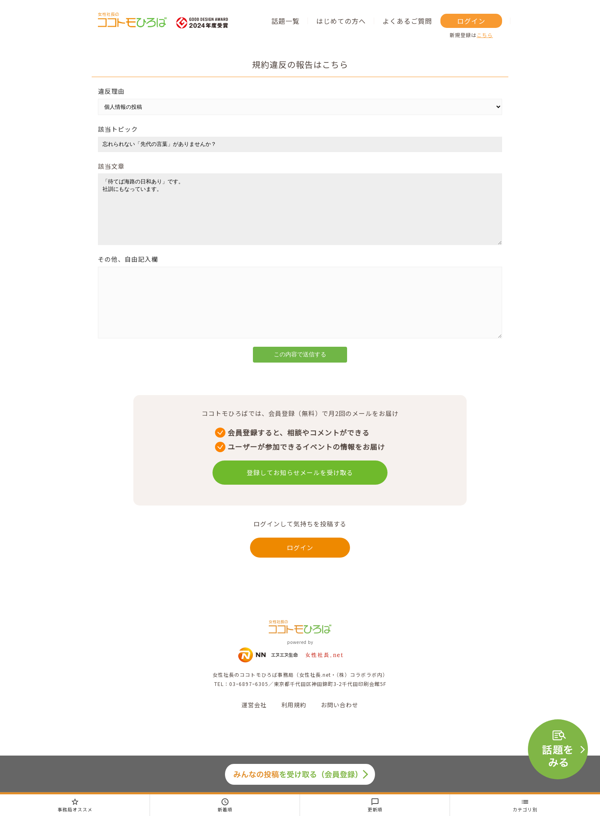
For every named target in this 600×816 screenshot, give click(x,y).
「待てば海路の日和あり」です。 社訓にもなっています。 (300, 215)
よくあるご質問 (407, 21)
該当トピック (118, 129)
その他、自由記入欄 (128, 271)
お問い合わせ (339, 730)
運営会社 (254, 730)
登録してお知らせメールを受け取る (300, 497)
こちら (485, 34)
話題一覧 (285, 21)
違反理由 (111, 91)
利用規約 (293, 730)
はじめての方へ (341, 21)
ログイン (471, 21)
